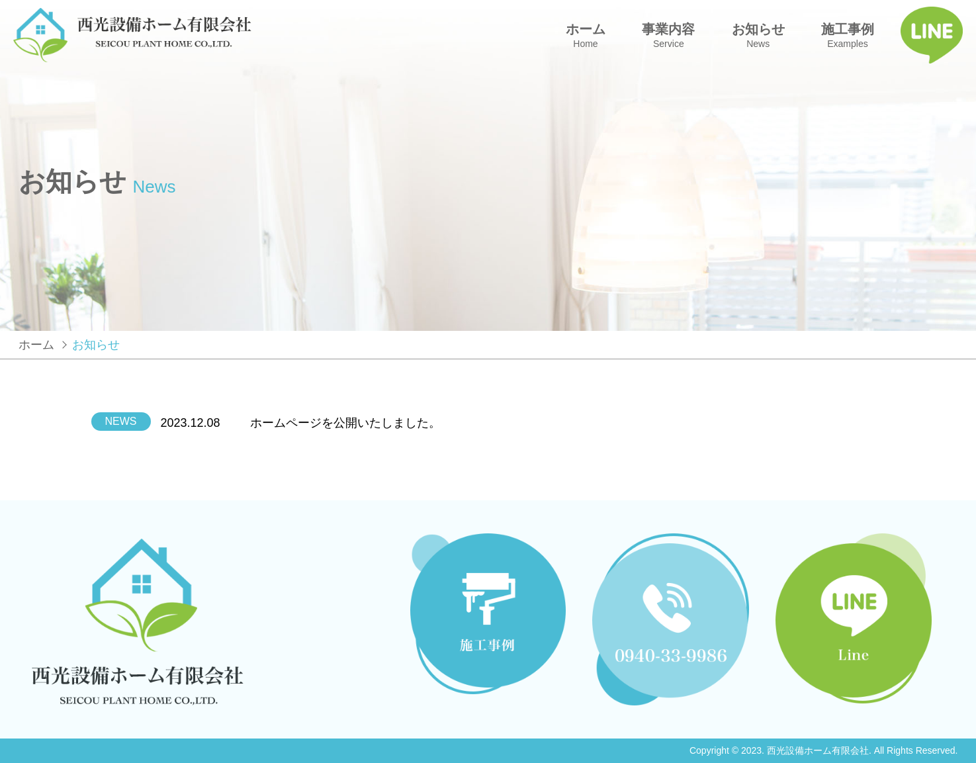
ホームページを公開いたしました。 (345, 422)
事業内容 (668, 35)
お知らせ (758, 35)
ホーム (585, 35)
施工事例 (847, 35)
